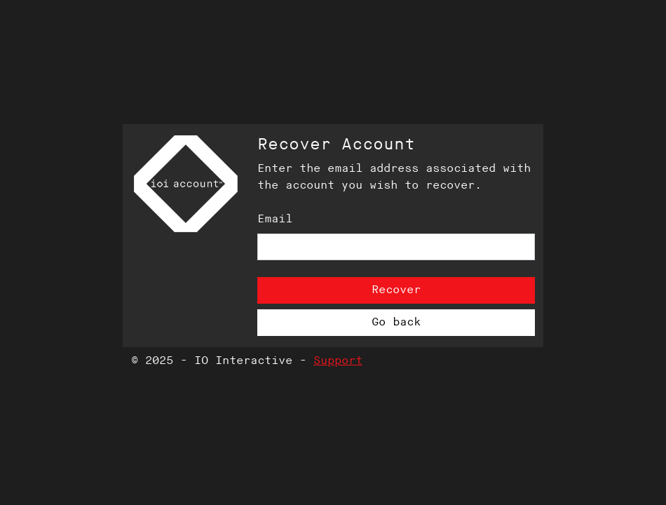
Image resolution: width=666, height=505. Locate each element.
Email (274, 219)
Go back (396, 322)
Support (337, 361)
